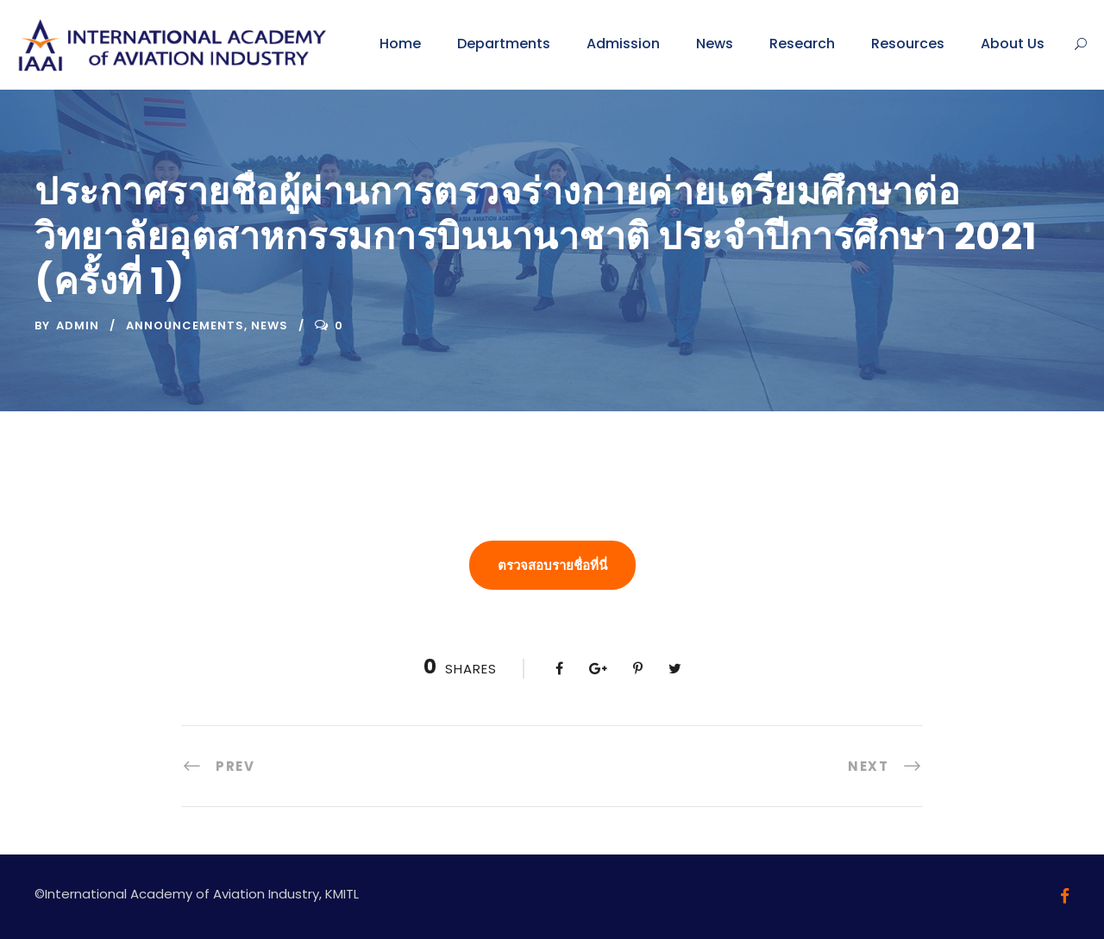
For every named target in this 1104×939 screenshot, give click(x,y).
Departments (503, 43)
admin (77, 325)
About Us (1012, 43)
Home (400, 43)
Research (802, 43)
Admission (623, 43)
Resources (907, 43)
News (714, 43)
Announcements (185, 325)
